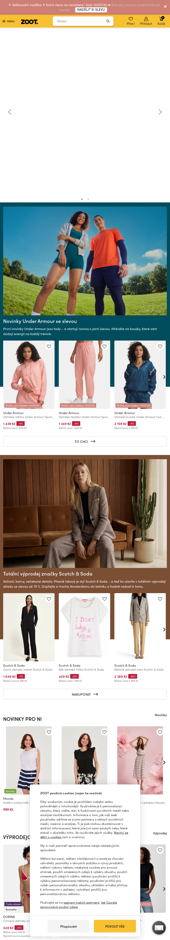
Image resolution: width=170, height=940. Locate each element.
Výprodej (160, 669)
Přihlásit (146, 21)
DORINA (9, 753)
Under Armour (13, 250)
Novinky (161, 551)
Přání (131, 21)
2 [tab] (88, 36)
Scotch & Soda (14, 502)
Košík (161, 21)
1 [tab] (82, 36)
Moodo (8, 635)
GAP (117, 753)
